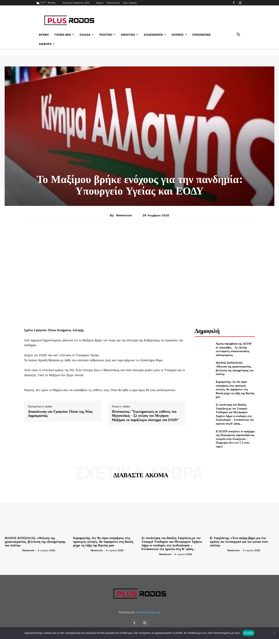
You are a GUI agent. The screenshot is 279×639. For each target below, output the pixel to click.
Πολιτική (107, 34)
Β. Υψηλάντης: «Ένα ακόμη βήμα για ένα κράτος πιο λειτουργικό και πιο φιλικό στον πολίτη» (239, 541)
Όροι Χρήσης (130, 2)
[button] (238, 35)
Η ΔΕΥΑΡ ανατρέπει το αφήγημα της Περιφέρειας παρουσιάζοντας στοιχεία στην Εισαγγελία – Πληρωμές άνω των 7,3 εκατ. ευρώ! (235, 438)
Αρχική (99, 2)
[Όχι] (274, 633)
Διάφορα (47, 44)
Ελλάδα (87, 34)
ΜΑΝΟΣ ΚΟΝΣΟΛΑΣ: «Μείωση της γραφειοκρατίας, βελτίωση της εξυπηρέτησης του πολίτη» (234, 368)
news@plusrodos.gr (148, 612)
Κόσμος (179, 34)
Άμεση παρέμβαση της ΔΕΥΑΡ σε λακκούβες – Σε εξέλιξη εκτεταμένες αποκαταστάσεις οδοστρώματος (234, 349)
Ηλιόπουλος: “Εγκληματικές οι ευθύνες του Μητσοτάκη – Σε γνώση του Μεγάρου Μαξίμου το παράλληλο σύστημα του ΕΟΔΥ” (145, 415)
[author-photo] (13, 550)
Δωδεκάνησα (155, 34)
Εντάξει (248, 632)
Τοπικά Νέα (64, 34)
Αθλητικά (129, 34)
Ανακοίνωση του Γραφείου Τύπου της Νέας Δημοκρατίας (60, 413)
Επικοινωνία (113, 2)
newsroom (124, 215)
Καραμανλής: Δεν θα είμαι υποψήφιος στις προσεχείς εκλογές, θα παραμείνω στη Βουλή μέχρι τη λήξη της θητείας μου (235, 389)
